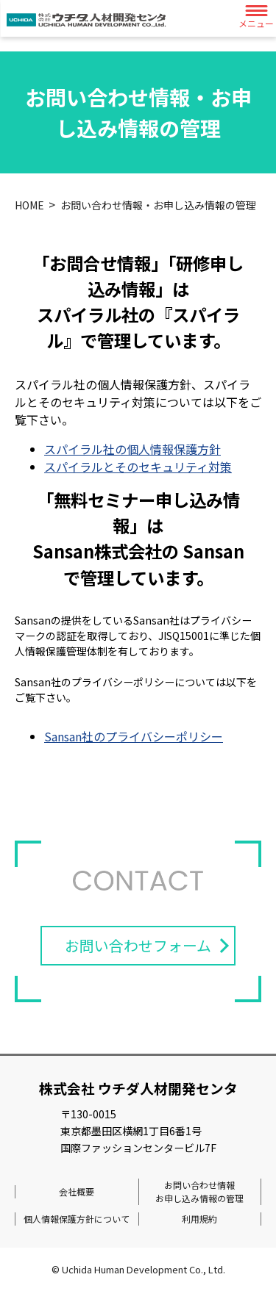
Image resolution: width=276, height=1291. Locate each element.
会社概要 (76, 1191)
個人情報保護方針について (77, 1218)
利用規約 (199, 1218)
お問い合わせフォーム (138, 945)
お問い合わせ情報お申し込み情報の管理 (199, 1191)
